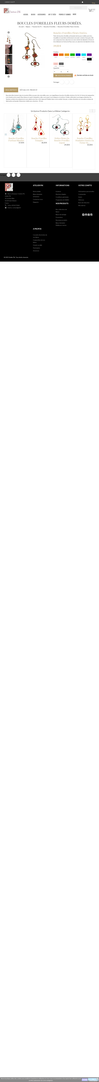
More (74, 14)
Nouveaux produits (61, 198)
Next (93, 110)
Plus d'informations (93, 1080)
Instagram (90, 192)
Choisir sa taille (37, 223)
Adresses (81, 177)
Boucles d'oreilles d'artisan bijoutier (16, 139)
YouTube (85, 192)
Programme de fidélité (62, 177)
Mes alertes (81, 183)
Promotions (59, 195)
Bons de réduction (83, 180)
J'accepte (84, 1079)
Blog (93, 3)
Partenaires (36, 226)
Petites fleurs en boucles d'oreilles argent (62, 140)
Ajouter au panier (63, 75)
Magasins (36, 180)
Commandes (82, 172)
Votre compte (85, 163)
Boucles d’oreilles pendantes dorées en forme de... (85, 140)
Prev (91, 110)
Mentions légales (61, 172)
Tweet (67, 82)
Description (11, 90)
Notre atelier (37, 169)
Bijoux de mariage (61, 192)
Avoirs (80, 175)
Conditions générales (62, 175)
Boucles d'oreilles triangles (39, 139)
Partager (62, 82)
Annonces (36, 228)
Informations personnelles (86, 169)
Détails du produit (28, 90)
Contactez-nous (38, 177)
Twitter (82, 192)
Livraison (58, 169)
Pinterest (72, 82)
